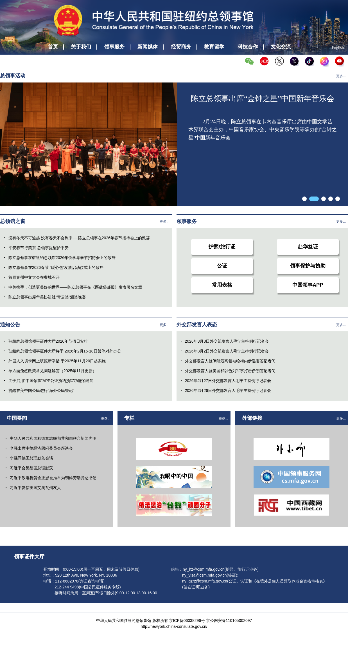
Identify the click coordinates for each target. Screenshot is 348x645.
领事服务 (114, 47)
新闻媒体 (147, 47)
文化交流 (281, 47)
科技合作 (248, 47)
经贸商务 (181, 47)
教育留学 (214, 47)
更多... (341, 76)
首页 (53, 47)
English (338, 48)
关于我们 (81, 47)
